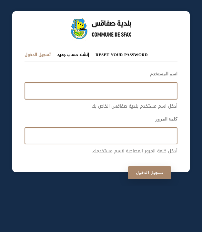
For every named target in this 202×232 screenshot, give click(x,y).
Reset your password (122, 55)
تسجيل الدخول (38, 54)
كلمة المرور (166, 119)
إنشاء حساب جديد (73, 55)
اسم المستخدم (163, 74)
